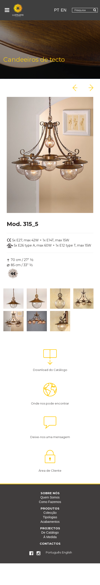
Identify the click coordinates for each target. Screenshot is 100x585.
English (67, 552)
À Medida (50, 537)
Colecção (50, 512)
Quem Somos (50, 497)
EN (63, 10)
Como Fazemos (50, 502)
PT (56, 10)
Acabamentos (50, 521)
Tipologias (50, 517)
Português (53, 552)
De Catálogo (50, 532)
